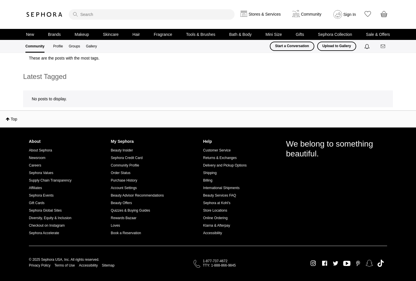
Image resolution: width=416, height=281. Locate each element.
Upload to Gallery (336, 46)
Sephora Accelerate (44, 233)
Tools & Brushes (200, 34)
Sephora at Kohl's (216, 203)
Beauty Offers (121, 203)
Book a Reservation (126, 233)
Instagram (313, 263)
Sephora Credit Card (127, 158)
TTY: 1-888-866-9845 (219, 265)
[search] (152, 14)
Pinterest (358, 263)
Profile (58, 46)
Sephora (44, 14)
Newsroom (37, 158)
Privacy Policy (40, 265)
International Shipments (221, 188)
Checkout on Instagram (47, 225)
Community (34, 46)
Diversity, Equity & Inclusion (50, 218)
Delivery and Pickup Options (225, 165)
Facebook (324, 263)
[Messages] (383, 46)
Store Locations (215, 210)
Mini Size (273, 34)
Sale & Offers (378, 34)
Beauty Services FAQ (219, 195)
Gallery (91, 46)
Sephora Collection (335, 34)
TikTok (380, 263)
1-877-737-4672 (215, 261)
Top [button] (14, 119)
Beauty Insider (122, 150)
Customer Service (217, 150)
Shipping (210, 173)
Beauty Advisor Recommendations (137, 195)
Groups (74, 46)
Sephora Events (41, 195)
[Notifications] (368, 46)
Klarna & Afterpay (216, 225)
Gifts (300, 34)
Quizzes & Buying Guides (130, 210)
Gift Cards (36, 203)
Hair (136, 34)
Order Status (121, 173)
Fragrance (163, 34)
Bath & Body (240, 34)
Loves (115, 225)
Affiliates (35, 188)
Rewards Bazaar (124, 218)
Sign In (349, 14)
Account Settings (124, 188)
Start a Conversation (292, 46)
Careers (35, 165)
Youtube (346, 263)
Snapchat (369, 263)
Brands (54, 34)
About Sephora (40, 150)
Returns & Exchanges (220, 158)
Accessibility (212, 233)
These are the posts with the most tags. (64, 58)
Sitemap (108, 265)
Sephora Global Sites (45, 210)
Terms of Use (65, 265)
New (30, 34)
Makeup (82, 34)
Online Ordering (215, 218)
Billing (207, 180)
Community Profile (125, 165)
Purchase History (124, 180)
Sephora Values (41, 173)
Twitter (335, 263)
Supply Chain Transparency (50, 180)
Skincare (110, 34)
